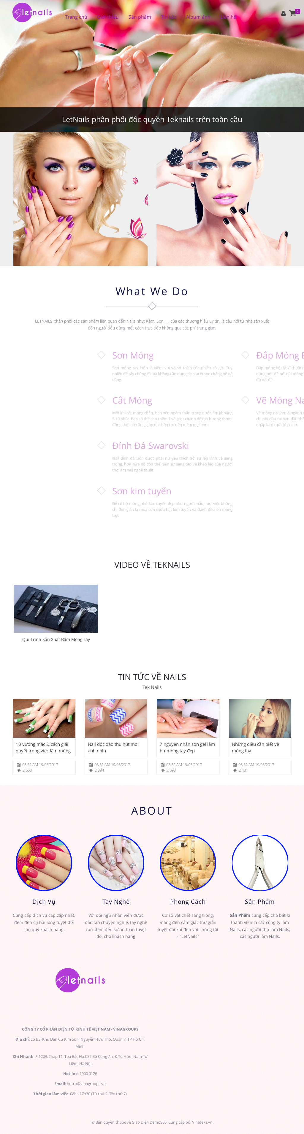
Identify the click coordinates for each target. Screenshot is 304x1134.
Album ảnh (198, 17)
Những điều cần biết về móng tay (255, 747)
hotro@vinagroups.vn (86, 1083)
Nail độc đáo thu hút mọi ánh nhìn (113, 747)
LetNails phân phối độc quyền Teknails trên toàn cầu (152, 119)
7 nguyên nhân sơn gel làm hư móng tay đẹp (187, 747)
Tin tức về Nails (152, 677)
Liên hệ (228, 17)
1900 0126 (88, 1073)
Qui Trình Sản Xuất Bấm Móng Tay (56, 639)
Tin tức (168, 17)
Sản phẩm (140, 17)
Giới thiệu (108, 17)
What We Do (152, 291)
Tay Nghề (116, 902)
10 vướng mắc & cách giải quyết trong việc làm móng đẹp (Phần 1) (43, 747)
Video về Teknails (152, 565)
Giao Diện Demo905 (149, 1122)
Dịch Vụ (44, 902)
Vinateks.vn (202, 1122)
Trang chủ (76, 17)
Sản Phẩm (260, 902)
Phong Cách (188, 902)
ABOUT (152, 810)
